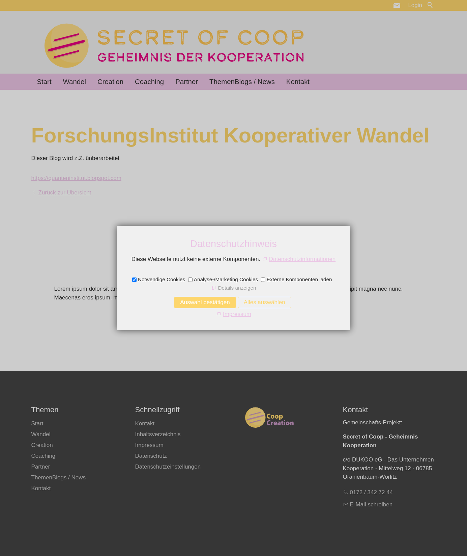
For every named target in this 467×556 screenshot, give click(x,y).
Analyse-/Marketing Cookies (226, 279)
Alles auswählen (264, 302)
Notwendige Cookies (161, 279)
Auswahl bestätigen (205, 302)
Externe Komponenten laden (299, 279)
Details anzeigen (237, 288)
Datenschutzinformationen (302, 259)
